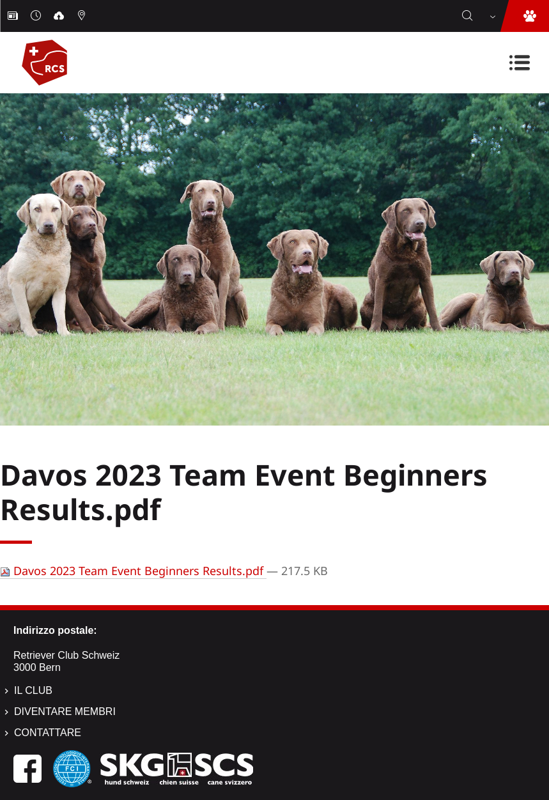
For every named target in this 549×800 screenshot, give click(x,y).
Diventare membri (65, 711)
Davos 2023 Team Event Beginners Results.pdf (133, 570)
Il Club (33, 690)
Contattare (47, 732)
